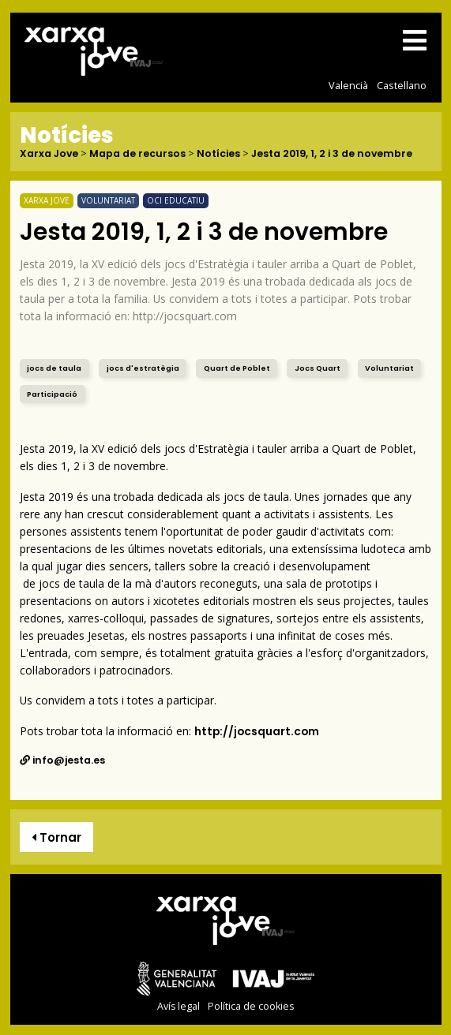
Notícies (218, 154)
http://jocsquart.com (256, 731)
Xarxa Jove (49, 154)
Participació (52, 394)
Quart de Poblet (237, 368)
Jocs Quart (317, 368)
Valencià (348, 85)
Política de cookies (251, 1006)
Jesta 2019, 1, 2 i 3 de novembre (331, 154)
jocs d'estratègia (143, 368)
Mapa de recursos (137, 154)
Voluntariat (389, 368)
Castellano (402, 85)
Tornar (56, 837)
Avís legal (178, 1006)
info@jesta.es (62, 760)
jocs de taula (54, 368)
